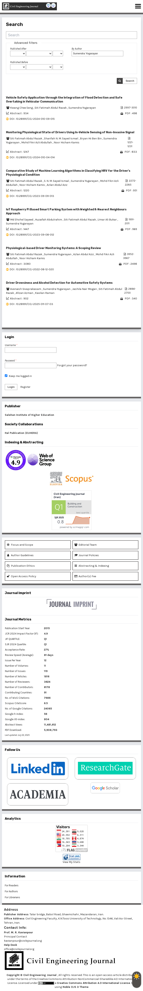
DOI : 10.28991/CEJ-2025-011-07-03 (31, 304)
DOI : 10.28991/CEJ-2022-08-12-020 (32, 269)
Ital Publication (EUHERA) (21, 433)
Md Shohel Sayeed (22, 219)
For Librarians (12, 897)
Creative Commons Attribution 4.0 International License (93, 983)
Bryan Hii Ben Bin (91, 138)
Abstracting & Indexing (91, 565)
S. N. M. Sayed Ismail (57, 181)
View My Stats (71, 862)
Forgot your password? (72, 365)
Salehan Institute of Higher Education (29, 415)
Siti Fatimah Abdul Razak (51, 107)
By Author (77, 48)
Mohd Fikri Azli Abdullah (37, 142)
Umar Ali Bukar (107, 219)
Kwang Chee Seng (21, 107)
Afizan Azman (25, 293)
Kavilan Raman (44, 293)
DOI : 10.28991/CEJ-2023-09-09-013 (32, 196)
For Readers (11, 885)
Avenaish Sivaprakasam (26, 289)
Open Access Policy (21, 576)
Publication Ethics (21, 565)
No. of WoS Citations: (17, 697)
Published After (18, 48)
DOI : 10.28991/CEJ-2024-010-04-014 (32, 157)
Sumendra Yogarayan (82, 107)
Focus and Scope (20, 544)
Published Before (19, 62)
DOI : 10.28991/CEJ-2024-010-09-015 (32, 119)
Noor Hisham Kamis (66, 142)
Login (11, 386)
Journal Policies (86, 555)
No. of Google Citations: (19, 708)
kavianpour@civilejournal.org (23, 940)
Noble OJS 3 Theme (75, 987)
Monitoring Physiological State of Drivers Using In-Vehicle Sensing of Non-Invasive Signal (70, 132)
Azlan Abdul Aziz (57, 185)
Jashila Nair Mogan (84, 289)
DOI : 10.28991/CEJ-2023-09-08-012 (32, 234)
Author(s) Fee (85, 576)
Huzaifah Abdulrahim (49, 219)
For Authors (11, 891)
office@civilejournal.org (19, 949)
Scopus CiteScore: (16, 703)
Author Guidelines (20, 555)
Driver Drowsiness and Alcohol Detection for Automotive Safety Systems (59, 283)
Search (130, 80)
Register (25, 386)
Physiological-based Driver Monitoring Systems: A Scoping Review (53, 248)
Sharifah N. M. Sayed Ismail (61, 138)
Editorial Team (85, 544)
